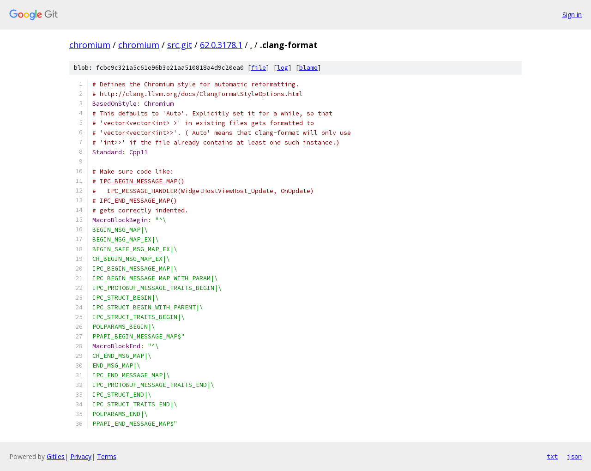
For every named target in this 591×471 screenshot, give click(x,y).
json (574, 456)
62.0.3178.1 (221, 44)
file (258, 68)
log (282, 68)
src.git (179, 44)
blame (308, 68)
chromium (89, 44)
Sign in (572, 14)
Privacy (80, 456)
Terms (106, 456)
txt (552, 456)
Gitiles (56, 456)
